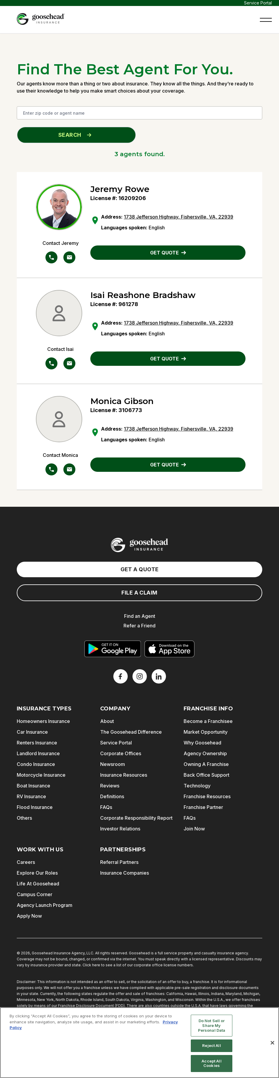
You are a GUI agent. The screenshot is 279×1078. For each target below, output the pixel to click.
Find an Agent (139, 616)
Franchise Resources (207, 796)
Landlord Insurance (38, 753)
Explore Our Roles (37, 873)
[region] (139, 1042)
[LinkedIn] (159, 676)
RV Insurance (31, 796)
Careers (26, 862)
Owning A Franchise (206, 764)
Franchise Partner (203, 807)
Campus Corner (34, 894)
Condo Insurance (36, 764)
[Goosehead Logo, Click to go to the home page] (41, 19)
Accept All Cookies (211, 1063)
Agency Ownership (205, 753)
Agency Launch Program (44, 905)
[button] (266, 19)
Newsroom (112, 764)
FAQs (106, 807)
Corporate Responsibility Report (136, 818)
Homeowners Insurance (43, 721)
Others (24, 818)
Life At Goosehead (38, 884)
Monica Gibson (122, 401)
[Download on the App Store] (169, 649)
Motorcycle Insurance (41, 775)
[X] (139, 676)
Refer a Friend (139, 626)
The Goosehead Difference (131, 732)
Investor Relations (120, 829)
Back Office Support (206, 775)
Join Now (194, 829)
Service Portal (258, 2)
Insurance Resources (123, 775)
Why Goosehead (202, 743)
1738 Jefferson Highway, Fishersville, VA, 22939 (178, 217)
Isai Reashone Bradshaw (143, 295)
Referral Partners (119, 862)
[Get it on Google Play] (112, 649)
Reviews (109, 786)
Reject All (211, 1045)
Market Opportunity (206, 732)
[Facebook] (120, 676)
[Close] (272, 1042)
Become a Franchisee (208, 721)
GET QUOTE (168, 253)
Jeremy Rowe (120, 189)
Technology (197, 786)
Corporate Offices (120, 753)
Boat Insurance (33, 786)
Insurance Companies (124, 873)
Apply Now (29, 916)
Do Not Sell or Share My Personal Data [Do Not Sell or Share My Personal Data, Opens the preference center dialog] (211, 1025)
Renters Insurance (37, 743)
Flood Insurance (35, 807)
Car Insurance (32, 732)
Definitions (112, 796)
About (107, 721)
